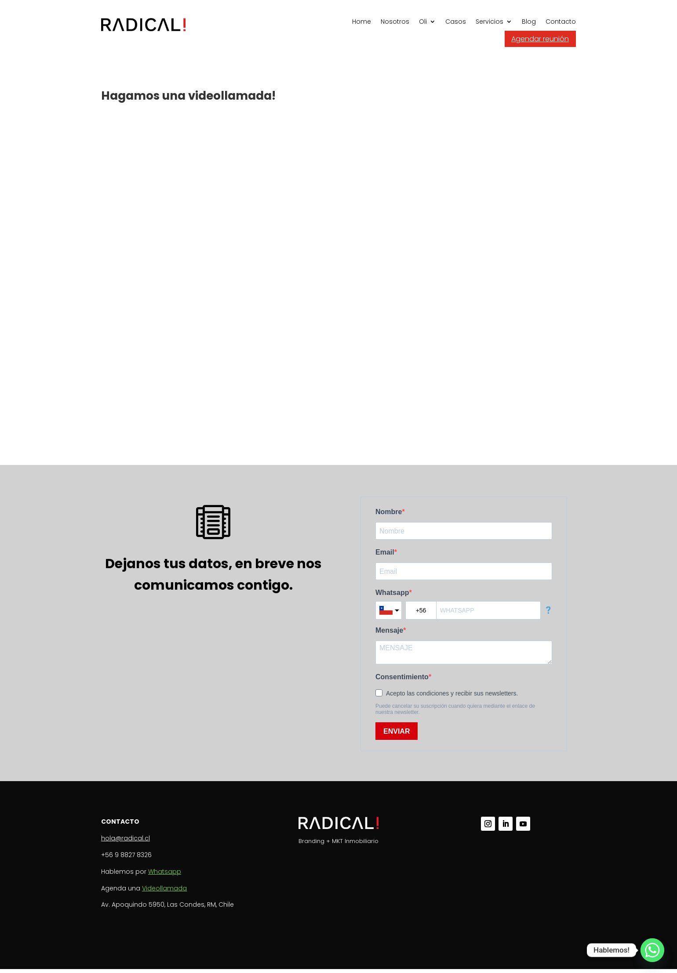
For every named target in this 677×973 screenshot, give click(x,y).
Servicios (489, 22)
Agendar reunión (540, 39)
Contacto (561, 22)
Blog (529, 22)
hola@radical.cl (125, 838)
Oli (423, 22)
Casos (455, 22)
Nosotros (395, 22)
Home (361, 22)
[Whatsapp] (652, 950)
